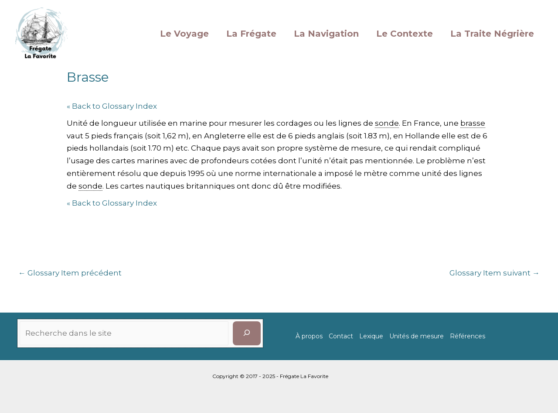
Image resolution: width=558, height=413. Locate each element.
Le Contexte (404, 33)
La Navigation (326, 33)
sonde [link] (387, 123)
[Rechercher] (247, 333)
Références (467, 336)
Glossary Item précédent (70, 272)
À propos (309, 336)
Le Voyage (184, 33)
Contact (341, 336)
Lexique (371, 336)
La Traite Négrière (492, 33)
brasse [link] (472, 123)
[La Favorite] (41, 32)
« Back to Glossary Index (112, 106)
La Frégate (251, 33)
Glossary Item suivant (494, 272)
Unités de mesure (416, 336)
